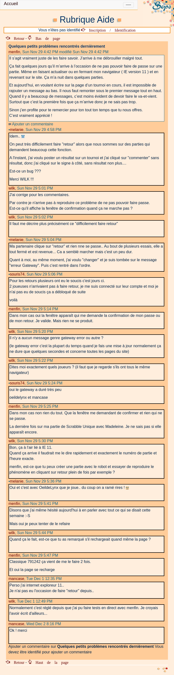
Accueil (11, 3)
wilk (11, 188)
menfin (14, 52)
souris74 (16, 274)
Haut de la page (50, 662)
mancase (16, 579)
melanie (16, 130)
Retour (17, 38)
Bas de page (46, 38)
